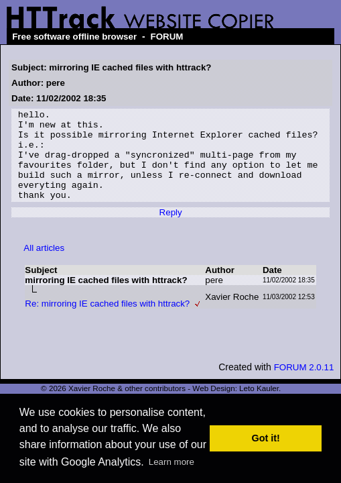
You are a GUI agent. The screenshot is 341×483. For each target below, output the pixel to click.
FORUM (167, 37)
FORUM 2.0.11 (304, 385)
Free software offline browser (74, 37)
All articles (43, 266)
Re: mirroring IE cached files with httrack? (107, 322)
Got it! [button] (266, 438)
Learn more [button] (171, 462)
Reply (170, 230)
